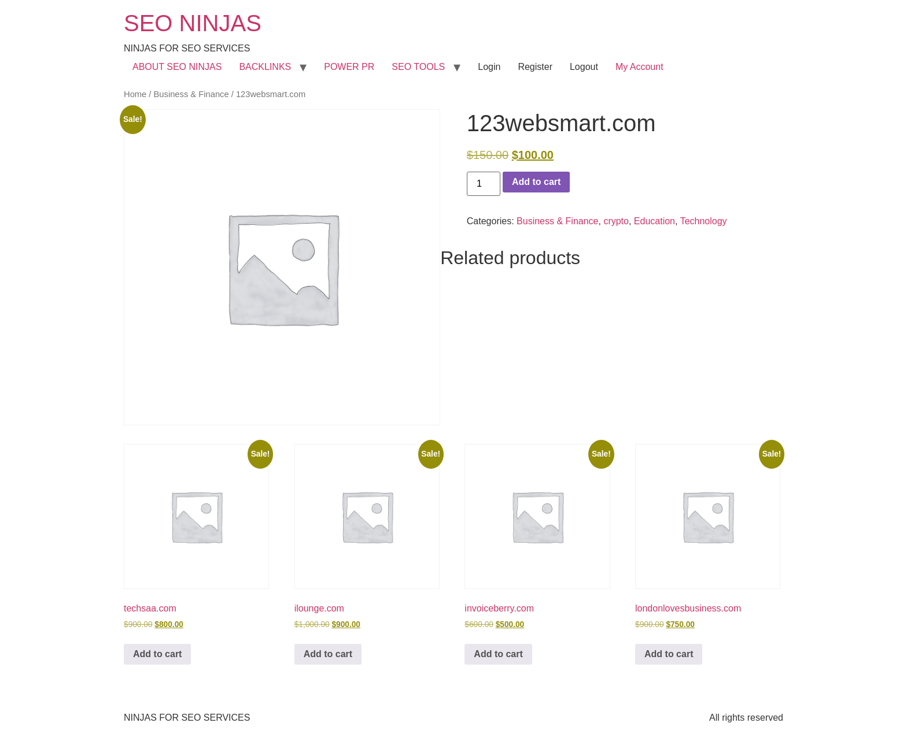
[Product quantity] (483, 184)
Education (654, 221)
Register (535, 67)
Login (489, 67)
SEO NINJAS (192, 23)
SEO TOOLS (418, 67)
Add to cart (536, 182)
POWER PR (349, 67)
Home (135, 94)
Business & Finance (191, 94)
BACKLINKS (265, 67)
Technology (703, 221)
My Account (639, 67)
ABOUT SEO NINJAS (177, 67)
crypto (616, 221)
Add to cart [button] (157, 654)
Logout (584, 67)
